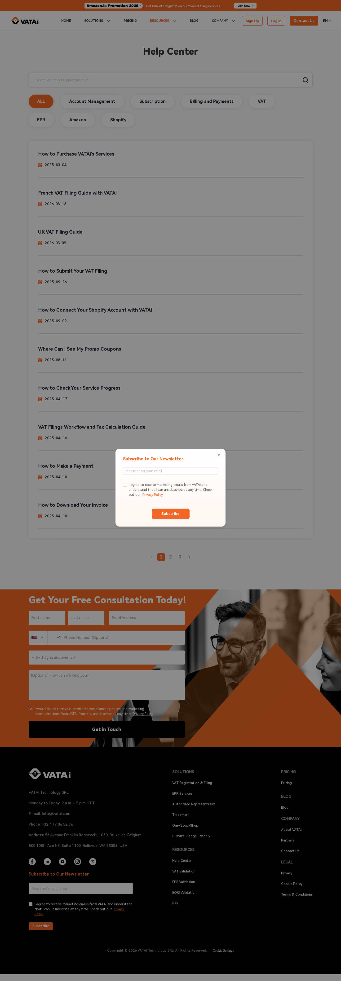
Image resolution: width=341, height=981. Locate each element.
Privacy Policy (152, 495)
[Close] (219, 455)
